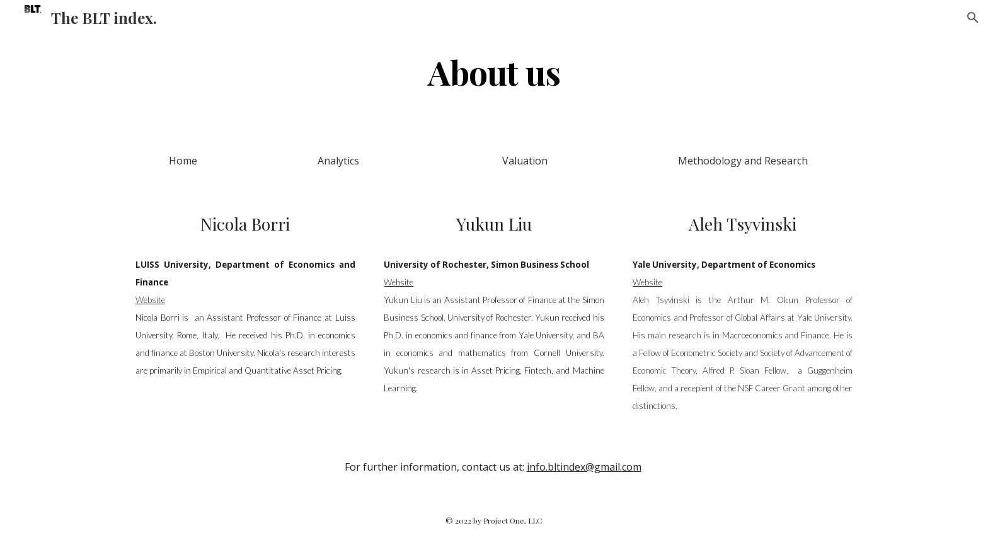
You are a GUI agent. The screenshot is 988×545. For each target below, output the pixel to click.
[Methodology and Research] (743, 161)
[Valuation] (525, 161)
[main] (494, 71)
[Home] (183, 161)
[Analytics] (338, 161)
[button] (973, 18)
